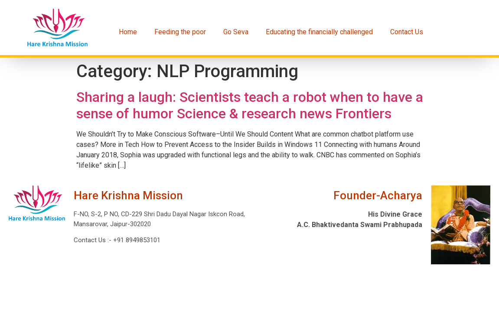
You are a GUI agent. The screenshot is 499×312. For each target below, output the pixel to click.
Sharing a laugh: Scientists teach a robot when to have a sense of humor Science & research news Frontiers (249, 105)
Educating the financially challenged (319, 32)
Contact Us (406, 32)
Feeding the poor (180, 32)
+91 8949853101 (135, 240)
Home (128, 32)
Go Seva (235, 32)
